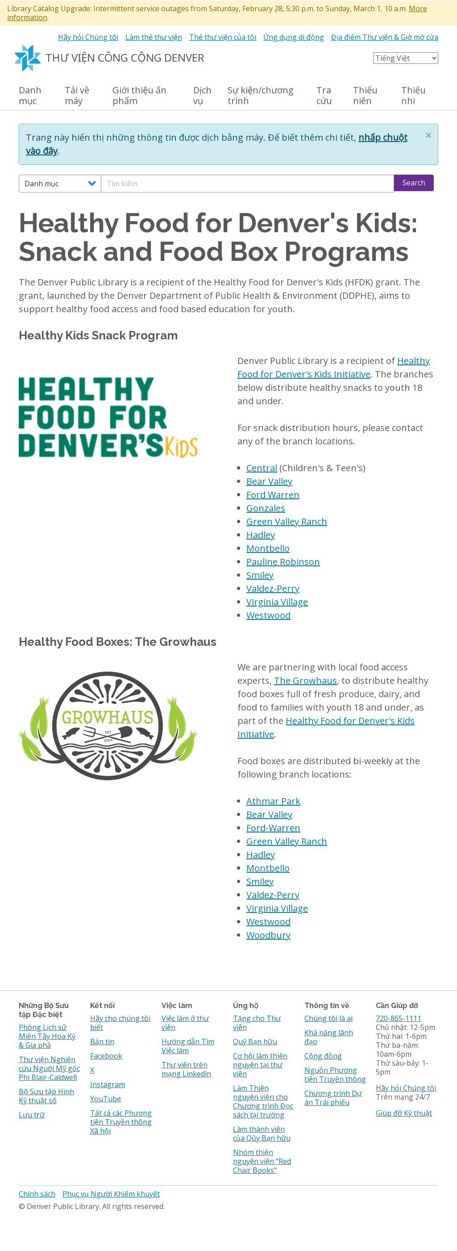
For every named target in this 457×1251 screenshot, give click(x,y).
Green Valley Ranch (286, 521)
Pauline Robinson (283, 562)
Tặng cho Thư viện (257, 1022)
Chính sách (37, 1194)
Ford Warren (272, 495)
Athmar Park (273, 801)
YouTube (105, 1099)
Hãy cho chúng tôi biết (120, 1022)
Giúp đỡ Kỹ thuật (404, 1113)
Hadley (260, 535)
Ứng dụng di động (293, 37)
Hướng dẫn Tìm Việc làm (188, 1046)
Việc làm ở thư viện (185, 1022)
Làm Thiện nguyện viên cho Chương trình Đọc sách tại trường (263, 1101)
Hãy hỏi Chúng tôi (88, 37)
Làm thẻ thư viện (153, 37)
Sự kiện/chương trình (261, 96)
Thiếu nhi (413, 96)
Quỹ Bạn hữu (255, 1041)
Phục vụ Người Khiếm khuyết (111, 1194)
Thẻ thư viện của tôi (222, 37)
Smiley (260, 575)
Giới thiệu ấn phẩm (139, 96)
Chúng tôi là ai (328, 1018)
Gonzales (265, 508)
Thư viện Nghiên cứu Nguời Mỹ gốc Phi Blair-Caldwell (49, 1068)
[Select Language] (405, 58)
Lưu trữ (32, 1115)
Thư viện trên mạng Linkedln (186, 1069)
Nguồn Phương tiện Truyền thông (335, 1074)
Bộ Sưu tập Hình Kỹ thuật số (46, 1096)
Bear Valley (269, 481)
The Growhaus (305, 680)
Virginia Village (277, 602)
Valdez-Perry (272, 588)
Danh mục (30, 96)
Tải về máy (77, 96)
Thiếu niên (365, 96)
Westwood (268, 615)
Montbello (268, 548)
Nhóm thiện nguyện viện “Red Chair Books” (262, 1161)
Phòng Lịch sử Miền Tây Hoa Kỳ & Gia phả (47, 1036)
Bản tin (102, 1041)
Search (414, 183)
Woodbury (268, 935)
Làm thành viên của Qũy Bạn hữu (262, 1133)
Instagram (107, 1084)
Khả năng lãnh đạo (328, 1037)
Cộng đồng (323, 1056)
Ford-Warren (273, 828)
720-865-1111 (398, 1018)
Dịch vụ (202, 96)
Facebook (106, 1056)
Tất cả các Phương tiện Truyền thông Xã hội (121, 1122)
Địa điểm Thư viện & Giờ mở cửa (384, 37)
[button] (428, 135)
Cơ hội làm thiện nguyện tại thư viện (260, 1065)
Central (261, 468)
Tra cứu (324, 96)
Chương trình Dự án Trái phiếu (333, 1097)
